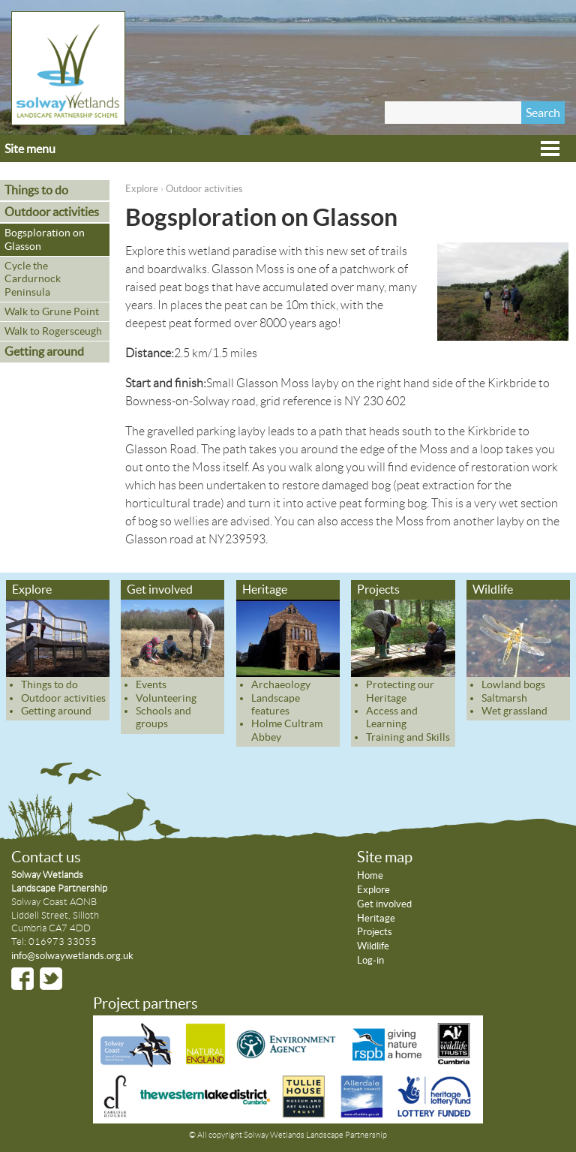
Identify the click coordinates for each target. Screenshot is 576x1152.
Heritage (264, 589)
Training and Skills (408, 737)
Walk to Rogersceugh (53, 331)
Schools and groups (163, 717)
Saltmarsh (504, 698)
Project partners (145, 1003)
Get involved (160, 589)
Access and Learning (392, 717)
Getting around (44, 351)
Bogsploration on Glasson (44, 239)
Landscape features (275, 704)
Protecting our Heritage (400, 690)
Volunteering (166, 698)
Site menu (30, 148)
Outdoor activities (204, 188)
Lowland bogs (513, 684)
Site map (384, 857)
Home (370, 875)
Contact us (46, 857)
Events (151, 684)
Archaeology (280, 684)
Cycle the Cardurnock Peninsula (32, 279)
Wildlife (492, 589)
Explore (141, 188)
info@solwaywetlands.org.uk (72, 955)
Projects (378, 589)
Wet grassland (515, 711)
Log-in (370, 960)
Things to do (36, 190)
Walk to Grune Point (51, 311)
